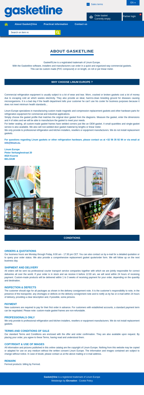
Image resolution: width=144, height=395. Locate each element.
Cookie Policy (86, 380)
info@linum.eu (12, 143)
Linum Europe (93, 377)
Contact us (81, 24)
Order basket (99, 17)
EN (133, 2)
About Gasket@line (26, 24)
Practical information (56, 24)
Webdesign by (64, 380)
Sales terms (95, 4)
